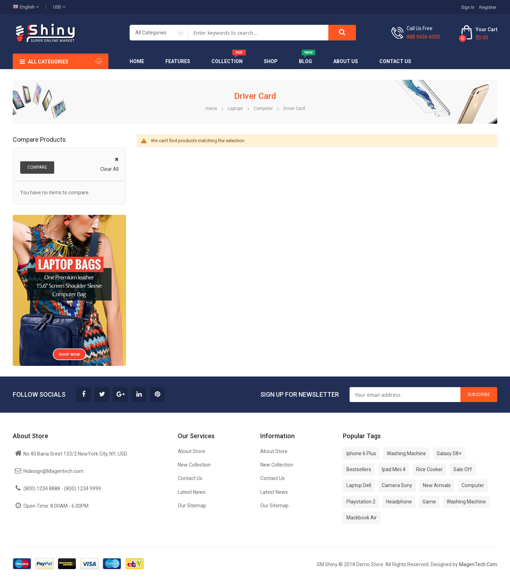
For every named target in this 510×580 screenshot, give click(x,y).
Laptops (236, 108)
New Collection (194, 465)
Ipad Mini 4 (394, 469)
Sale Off (462, 469)
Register (487, 7)
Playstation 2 (360, 501)
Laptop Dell (358, 485)
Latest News (191, 492)
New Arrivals (437, 485)
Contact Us (190, 478)
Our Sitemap (192, 505)
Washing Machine (406, 453)
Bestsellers (358, 469)
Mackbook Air (361, 517)
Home (211, 108)
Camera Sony (397, 485)
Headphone (399, 501)
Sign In (468, 7)
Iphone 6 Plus (361, 453)
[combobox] (258, 32)
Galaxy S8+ (449, 453)
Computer (264, 108)
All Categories (48, 62)
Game (429, 501)
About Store (191, 451)
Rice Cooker (429, 469)
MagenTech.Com (478, 564)
